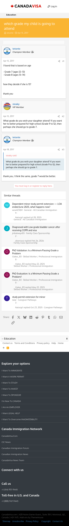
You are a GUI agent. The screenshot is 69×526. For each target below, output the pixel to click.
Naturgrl (19, 217)
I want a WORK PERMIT (13, 376)
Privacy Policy (32, 521)
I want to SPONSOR (11, 395)
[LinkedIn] (15, 477)
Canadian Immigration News (15, 454)
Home (60, 343)
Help (54, 343)
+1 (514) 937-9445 (10, 489)
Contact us (8, 343)
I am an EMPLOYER (11, 407)
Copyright (46, 521)
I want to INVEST (10, 389)
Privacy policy (43, 343)
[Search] (63, 6)
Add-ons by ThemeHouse (31, 517)
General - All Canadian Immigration (40, 210)
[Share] (59, 61)
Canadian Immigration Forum (15, 448)
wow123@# (17, 210)
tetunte (10, 33)
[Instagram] (9, 477)
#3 (63, 149)
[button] (5, 6)
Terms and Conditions (24, 343)
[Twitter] (21, 477)
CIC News (6, 442)
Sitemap (6, 521)
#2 (63, 116)
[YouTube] (27, 477)
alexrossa (19, 241)
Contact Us (57, 521)
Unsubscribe (18, 521)
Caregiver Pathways (27, 300)
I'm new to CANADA (11, 401)
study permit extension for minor (28, 297)
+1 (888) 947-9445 (10, 501)
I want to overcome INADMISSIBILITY (20, 419)
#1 (63, 61)
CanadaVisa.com (9, 436)
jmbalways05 (18, 233)
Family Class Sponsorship (38, 233)
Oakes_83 (17, 256)
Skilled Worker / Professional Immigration (42, 256)
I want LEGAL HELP (11, 413)
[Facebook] (3, 477)
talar (14, 300)
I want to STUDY (9, 382)
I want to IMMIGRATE (12, 370)
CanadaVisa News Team (13, 460)
